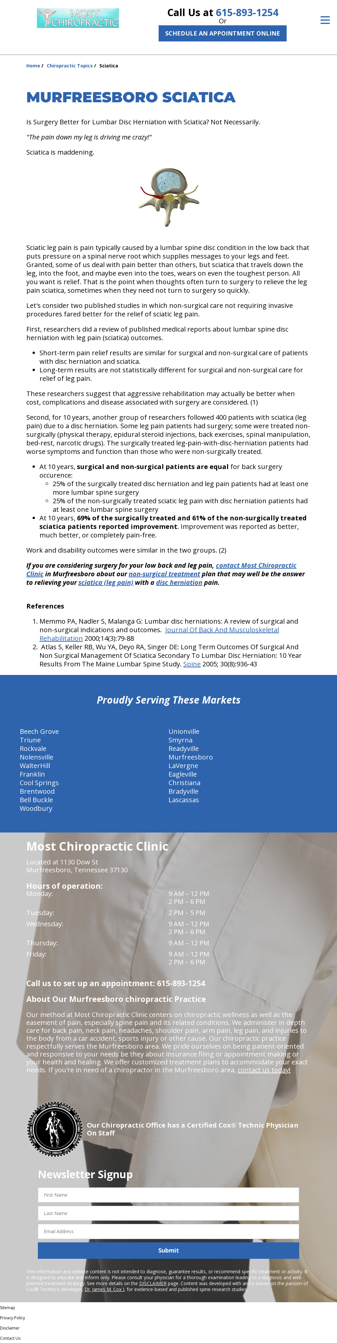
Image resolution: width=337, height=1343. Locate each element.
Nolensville (36, 757)
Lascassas (183, 799)
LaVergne (183, 765)
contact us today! (264, 1069)
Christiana (184, 782)
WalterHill (35, 765)
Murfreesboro (190, 757)
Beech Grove (39, 731)
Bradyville (183, 791)
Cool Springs (39, 782)
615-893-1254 (247, 12)
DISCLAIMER (153, 1283)
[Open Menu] (325, 20)
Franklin (32, 774)
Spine (192, 663)
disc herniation (179, 582)
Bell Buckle (36, 799)
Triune (30, 739)
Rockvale (33, 748)
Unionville (183, 731)
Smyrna (180, 739)
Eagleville (182, 774)
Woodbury (36, 808)
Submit (168, 1250)
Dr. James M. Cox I (104, 1289)
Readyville (183, 748)
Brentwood (37, 791)
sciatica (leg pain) (105, 582)
